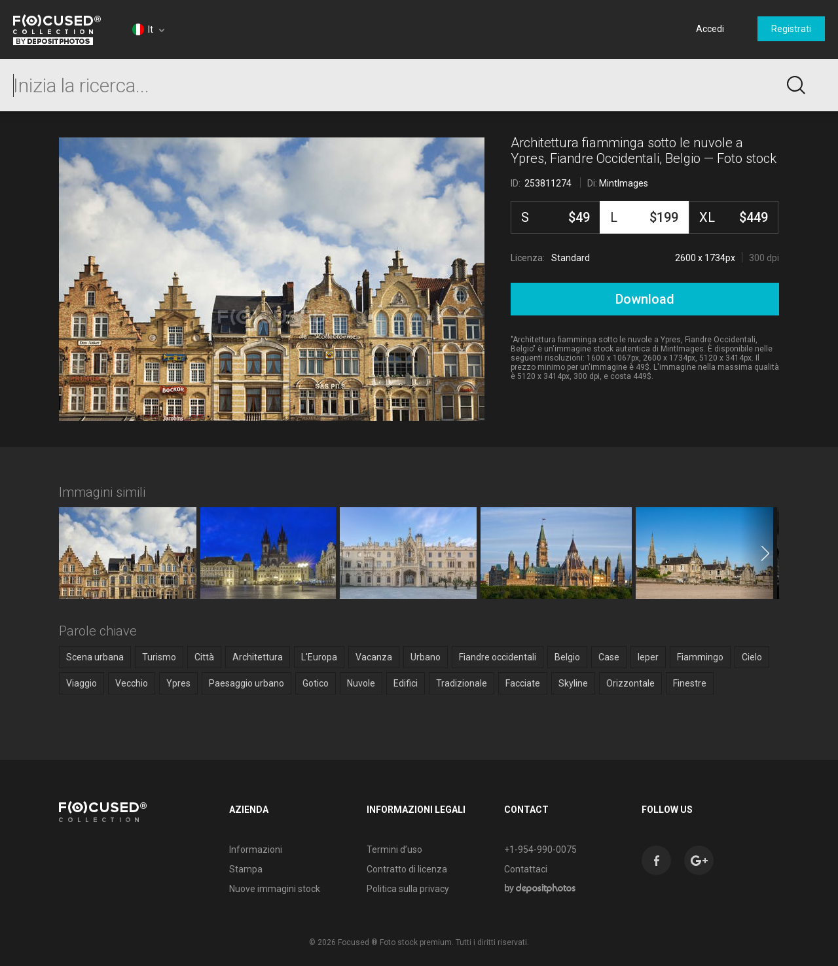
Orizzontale (630, 683)
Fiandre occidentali (497, 657)
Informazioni (255, 849)
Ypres (178, 683)
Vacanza (373, 657)
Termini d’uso (394, 849)
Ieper (648, 657)
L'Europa (319, 657)
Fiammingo (700, 657)
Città (204, 657)
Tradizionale (461, 683)
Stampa (246, 869)
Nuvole (361, 683)
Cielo (752, 657)
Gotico (315, 683)
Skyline (573, 683)
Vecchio (131, 683)
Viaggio (81, 683)
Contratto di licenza (407, 869)
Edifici (405, 683)
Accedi (710, 29)
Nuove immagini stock (274, 889)
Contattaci (525, 869)
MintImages (623, 183)
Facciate (522, 683)
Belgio (567, 657)
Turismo (159, 657)
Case (608, 657)
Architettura (257, 657)
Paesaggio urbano (246, 683)
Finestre (689, 683)
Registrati (791, 29)
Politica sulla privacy (408, 889)
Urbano (425, 657)
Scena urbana (95, 657)
